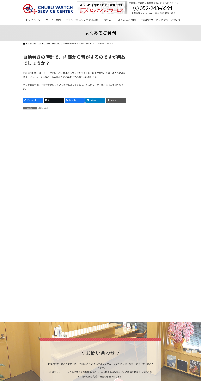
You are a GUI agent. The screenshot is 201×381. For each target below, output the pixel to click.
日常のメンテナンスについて (149, 77)
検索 (171, 56)
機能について (143, 82)
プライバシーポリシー (34, 332)
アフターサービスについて (148, 71)
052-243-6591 (156, 8)
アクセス (121, 312)
